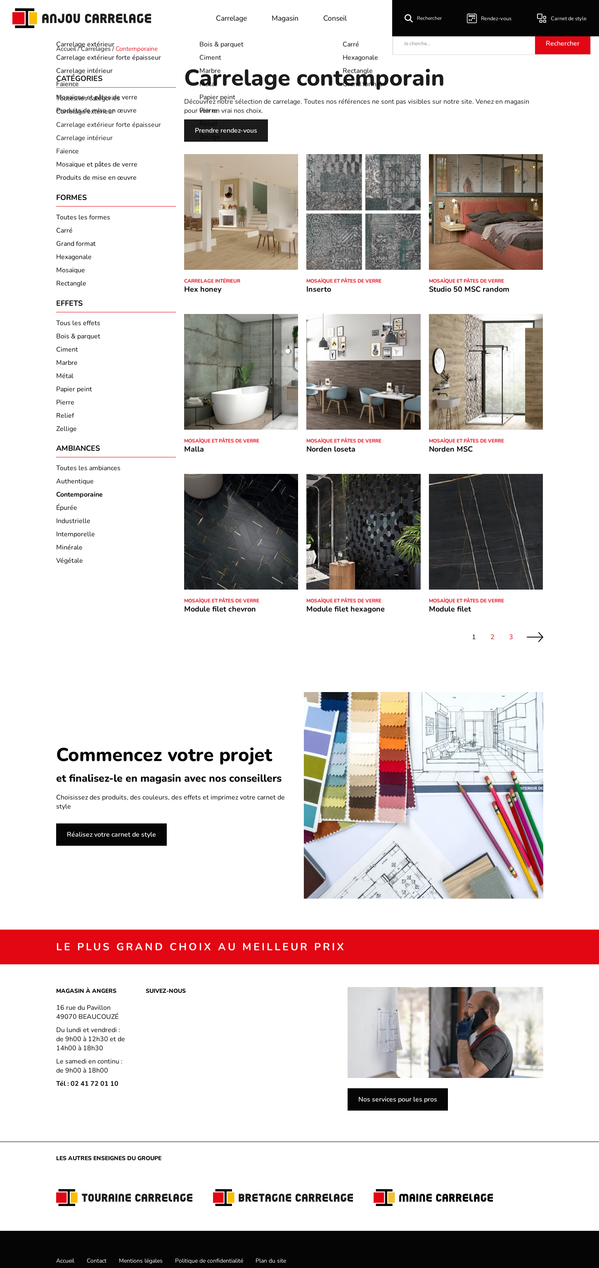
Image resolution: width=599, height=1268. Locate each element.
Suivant (535, 637)
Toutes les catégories (88, 98)
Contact (97, 1261)
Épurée (66, 514)
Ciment (67, 353)
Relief (65, 419)
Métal (64, 380)
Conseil (339, 18)
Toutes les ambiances (88, 474)
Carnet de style (563, 18)
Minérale (69, 554)
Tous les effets (78, 327)
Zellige (66, 433)
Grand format (76, 245)
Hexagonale (74, 259)
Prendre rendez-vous (226, 130)
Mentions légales (141, 1261)
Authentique (75, 487)
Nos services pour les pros (397, 1099)
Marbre (67, 366)
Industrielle (73, 527)
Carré (64, 232)
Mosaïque (70, 272)
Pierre (65, 406)
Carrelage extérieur (85, 111)
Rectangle (71, 285)
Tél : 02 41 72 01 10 (87, 1083)
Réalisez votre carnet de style (111, 834)
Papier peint (74, 393)
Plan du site (271, 1261)
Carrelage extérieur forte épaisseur (108, 124)
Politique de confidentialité (209, 1261)
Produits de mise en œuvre (96, 177)
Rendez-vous (492, 18)
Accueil (66, 49)
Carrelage (232, 18)
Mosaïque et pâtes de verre (96, 164)
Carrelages (96, 49)
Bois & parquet (78, 340)
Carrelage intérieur (84, 138)
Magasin (287, 18)
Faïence (67, 151)
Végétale (69, 567)
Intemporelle (75, 540)
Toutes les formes (83, 219)
